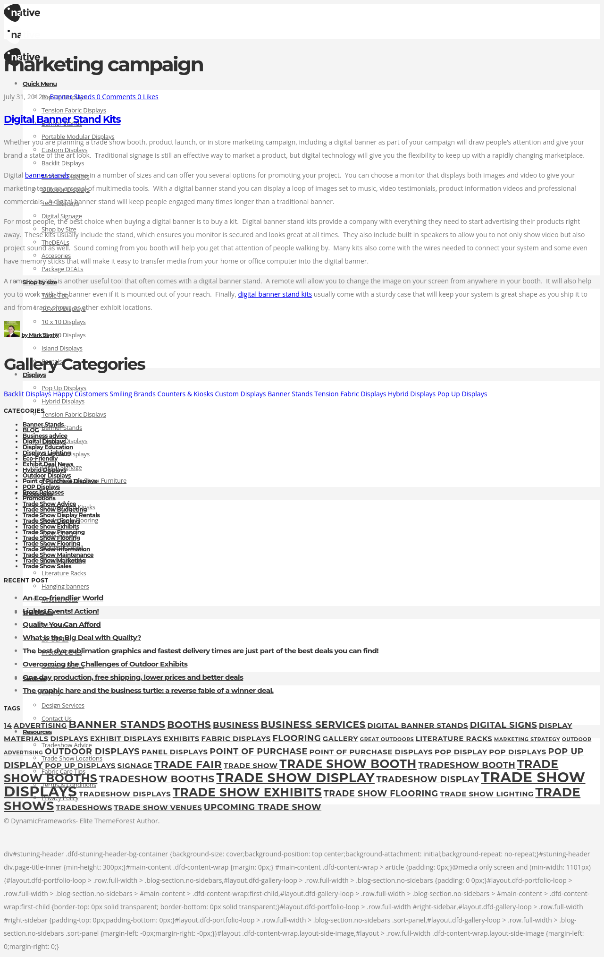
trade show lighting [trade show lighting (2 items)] (487, 794)
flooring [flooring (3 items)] (296, 738)
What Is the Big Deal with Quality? (82, 637)
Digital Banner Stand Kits (62, 119)
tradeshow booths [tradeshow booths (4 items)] (157, 779)
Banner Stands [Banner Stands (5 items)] (116, 724)
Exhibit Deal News (48, 464)
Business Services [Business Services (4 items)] (313, 724)
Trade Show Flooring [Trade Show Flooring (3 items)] (381, 793)
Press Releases (43, 492)
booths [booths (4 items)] (189, 724)
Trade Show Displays (51, 520)
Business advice (45, 435)
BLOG (31, 430)
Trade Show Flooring (51, 537)
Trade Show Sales (47, 566)
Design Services (63, 705)
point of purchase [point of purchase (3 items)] (259, 751)
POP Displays (41, 486)
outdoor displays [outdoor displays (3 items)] (92, 751)
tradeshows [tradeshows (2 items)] (84, 807)
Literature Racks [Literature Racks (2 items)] (454, 739)
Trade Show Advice (49, 503)
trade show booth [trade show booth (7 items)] (348, 764)
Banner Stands (290, 393)
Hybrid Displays (63, 401)
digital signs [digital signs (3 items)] (503, 725)
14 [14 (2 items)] (8, 725)
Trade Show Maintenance (58, 554)
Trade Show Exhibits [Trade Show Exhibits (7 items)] (247, 792)
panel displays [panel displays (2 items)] (175, 752)
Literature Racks (64, 573)
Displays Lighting (47, 452)
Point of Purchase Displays (60, 481)
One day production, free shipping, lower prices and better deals (133, 677)
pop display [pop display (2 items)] (461, 752)
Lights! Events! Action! (61, 611)
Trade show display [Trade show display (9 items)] (295, 778)
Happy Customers (80, 393)
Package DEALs (62, 269)
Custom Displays (240, 393)
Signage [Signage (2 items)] (134, 765)
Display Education (48, 447)
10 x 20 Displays (64, 335)
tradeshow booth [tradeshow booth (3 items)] (467, 765)
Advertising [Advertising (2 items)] (40, 725)
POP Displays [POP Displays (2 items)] (517, 752)
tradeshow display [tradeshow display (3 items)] (428, 779)
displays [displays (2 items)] (69, 739)
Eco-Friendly (40, 458)
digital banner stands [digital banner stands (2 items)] (418, 725)
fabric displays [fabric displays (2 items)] (236, 739)
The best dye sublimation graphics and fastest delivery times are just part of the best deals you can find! (200, 650)
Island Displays (62, 348)
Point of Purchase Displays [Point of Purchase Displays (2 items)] (371, 752)
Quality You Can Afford (62, 624)
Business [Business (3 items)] (236, 725)
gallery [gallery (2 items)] (340, 739)
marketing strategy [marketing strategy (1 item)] (527, 739)
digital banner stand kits (275, 294)
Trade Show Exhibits (51, 526)
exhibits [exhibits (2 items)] (182, 739)
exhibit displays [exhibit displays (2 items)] (126, 739)
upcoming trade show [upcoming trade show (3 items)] (262, 807)
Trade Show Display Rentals (61, 515)
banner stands (47, 175)
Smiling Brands (132, 393)
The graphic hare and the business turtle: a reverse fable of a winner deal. (148, 690)
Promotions (39, 498)
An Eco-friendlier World (63, 597)
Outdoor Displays (47, 475)
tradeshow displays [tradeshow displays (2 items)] (125, 794)
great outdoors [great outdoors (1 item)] (387, 739)
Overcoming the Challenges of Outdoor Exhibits (105, 663)
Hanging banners (65, 586)
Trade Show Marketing (54, 560)
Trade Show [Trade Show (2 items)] (250, 765)
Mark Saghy (40, 335)
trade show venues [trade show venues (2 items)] (158, 807)
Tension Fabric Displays (74, 110)
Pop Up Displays (462, 393)
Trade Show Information (56, 549)
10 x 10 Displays (64, 321)
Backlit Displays (63, 163)
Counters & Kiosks (185, 393)
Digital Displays (44, 441)
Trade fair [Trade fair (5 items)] (188, 764)
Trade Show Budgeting (55, 509)
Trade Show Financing (54, 532)
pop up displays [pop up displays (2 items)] (80, 765)
